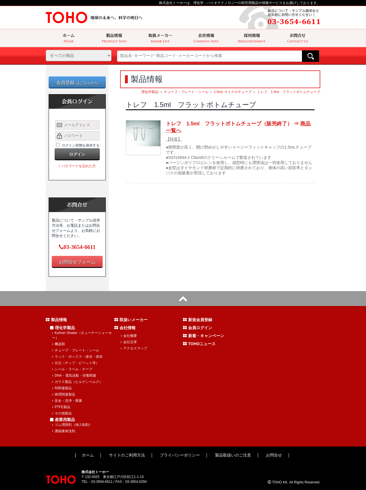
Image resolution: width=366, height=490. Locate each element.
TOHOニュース (199, 343)
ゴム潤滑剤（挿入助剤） (72, 425)
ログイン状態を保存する (81, 145)
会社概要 (129, 336)
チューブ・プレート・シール (186, 92)
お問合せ (274, 455)
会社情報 (125, 327)
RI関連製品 (62, 388)
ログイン (77, 154)
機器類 (58, 344)
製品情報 (56, 319)
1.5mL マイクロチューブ (233, 92)
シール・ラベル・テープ (72, 369)
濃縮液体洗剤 (63, 431)
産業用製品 (62, 419)
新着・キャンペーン (203, 335)
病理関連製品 (63, 394)
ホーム (88, 455)
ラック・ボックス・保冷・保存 (77, 357)
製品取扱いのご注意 (233, 455)
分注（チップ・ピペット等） (75, 363)
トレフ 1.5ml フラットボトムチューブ (288, 92)
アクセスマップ (134, 348)
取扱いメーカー (131, 319)
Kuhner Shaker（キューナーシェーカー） (82, 335)
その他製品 (62, 413)
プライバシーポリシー (180, 455)
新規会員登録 (197, 319)
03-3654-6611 (77, 247)
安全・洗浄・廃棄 (67, 401)
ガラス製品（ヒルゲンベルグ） (77, 382)
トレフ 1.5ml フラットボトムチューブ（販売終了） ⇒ (238, 127)
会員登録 (77, 82)
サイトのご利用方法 (127, 455)
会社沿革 (129, 342)
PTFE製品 (61, 407)
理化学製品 (149, 92)
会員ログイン (197, 327)
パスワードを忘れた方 (77, 166)
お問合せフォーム (77, 262)
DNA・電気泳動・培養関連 (74, 376)
